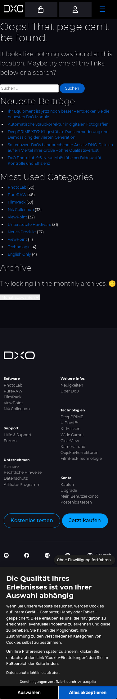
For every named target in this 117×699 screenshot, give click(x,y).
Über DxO (70, 391)
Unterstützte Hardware (29, 224)
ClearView (70, 440)
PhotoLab (17, 187)
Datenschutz (16, 478)
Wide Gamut (72, 434)
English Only (19, 254)
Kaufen (67, 484)
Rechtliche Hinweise (23, 472)
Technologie (19, 246)
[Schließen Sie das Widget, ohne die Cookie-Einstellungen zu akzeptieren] (84, 560)
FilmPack (16, 202)
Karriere (11, 466)
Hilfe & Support (18, 434)
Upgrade (69, 490)
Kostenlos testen (76, 502)
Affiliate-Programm (22, 484)
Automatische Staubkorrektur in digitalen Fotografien (58, 124)
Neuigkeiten (72, 385)
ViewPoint (17, 217)
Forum (10, 440)
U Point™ (70, 422)
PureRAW (17, 194)
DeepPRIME (72, 416)
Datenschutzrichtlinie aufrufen (33, 672)
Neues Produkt (22, 232)
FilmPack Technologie (81, 458)
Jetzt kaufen (85, 520)
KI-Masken (70, 428)
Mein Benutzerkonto (80, 496)
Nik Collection (21, 209)
